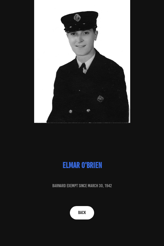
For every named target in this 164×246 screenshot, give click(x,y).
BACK (82, 212)
